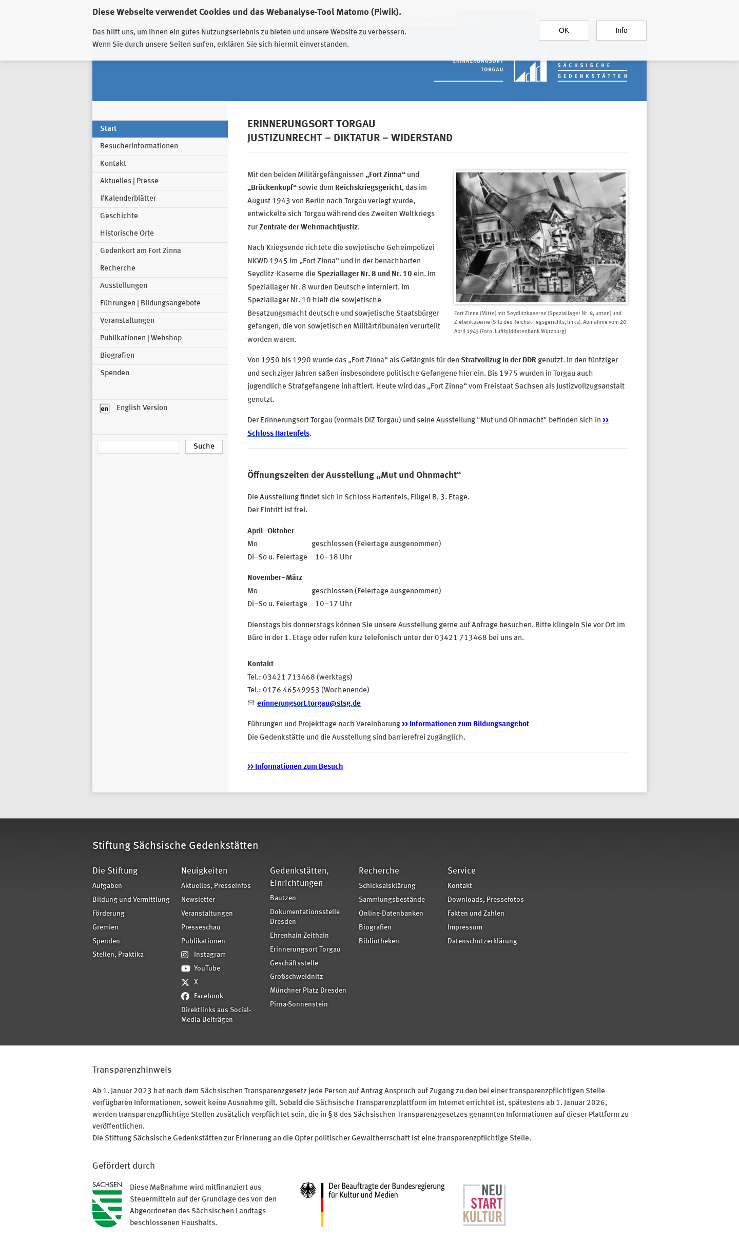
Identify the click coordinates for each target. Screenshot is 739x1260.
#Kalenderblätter (128, 199)
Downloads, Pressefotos (486, 900)
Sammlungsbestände (392, 900)
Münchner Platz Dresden (308, 990)
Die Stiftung (115, 871)
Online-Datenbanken (391, 913)
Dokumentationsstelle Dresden (305, 917)
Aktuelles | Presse (129, 181)
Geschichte (119, 216)
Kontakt (113, 164)
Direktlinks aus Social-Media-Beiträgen (216, 1015)
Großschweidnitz (296, 977)
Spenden (114, 373)
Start (108, 129)
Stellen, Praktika (118, 955)
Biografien (117, 356)
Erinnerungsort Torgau (305, 949)
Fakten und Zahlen (476, 913)
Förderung (108, 913)
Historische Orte (127, 234)
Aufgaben (107, 886)
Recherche (117, 269)
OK (564, 30)
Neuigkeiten (204, 871)
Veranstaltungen (127, 321)
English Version (133, 408)
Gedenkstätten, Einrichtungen (299, 877)
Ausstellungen (123, 286)
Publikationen (203, 941)
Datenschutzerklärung (482, 941)
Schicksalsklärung (387, 886)
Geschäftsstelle (294, 963)
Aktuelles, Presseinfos (216, 886)
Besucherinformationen (139, 146)
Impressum (465, 927)
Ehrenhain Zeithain (299, 936)
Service (462, 871)
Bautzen (283, 898)
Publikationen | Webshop (141, 338)
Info (621, 30)
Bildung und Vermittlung (131, 900)
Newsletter (198, 900)
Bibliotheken (379, 941)
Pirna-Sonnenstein (299, 1004)
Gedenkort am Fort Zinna (140, 251)
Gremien (105, 927)
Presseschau (201, 927)
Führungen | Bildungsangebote (150, 303)
